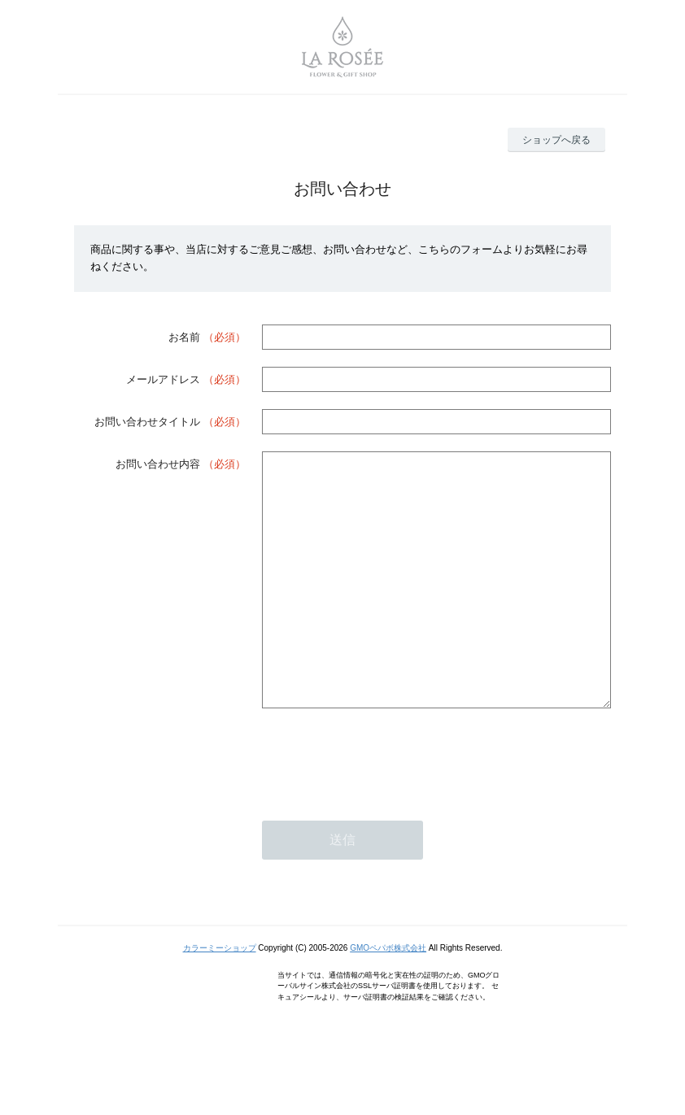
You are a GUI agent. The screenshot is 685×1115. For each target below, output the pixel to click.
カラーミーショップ (219, 996)
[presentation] (385, 805)
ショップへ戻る (556, 140)
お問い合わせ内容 (158, 464)
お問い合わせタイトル (147, 422)
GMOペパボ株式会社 (388, 996)
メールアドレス (163, 379)
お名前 (184, 337)
